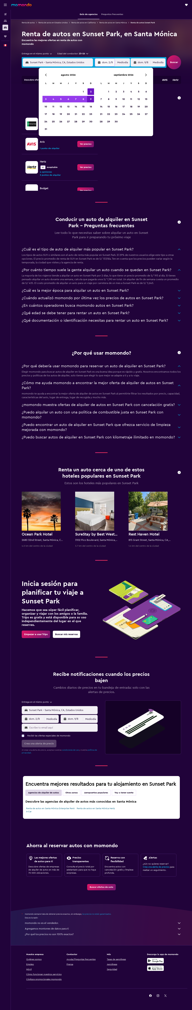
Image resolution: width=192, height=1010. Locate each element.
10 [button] (46, 106)
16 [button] (91, 106)
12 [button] (61, 106)
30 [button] (90, 121)
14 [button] (76, 106)
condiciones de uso (70, 750)
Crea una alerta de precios (156, 867)
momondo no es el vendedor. (103, 923)
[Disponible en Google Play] (155, 960)
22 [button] (83, 114)
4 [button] (53, 99)
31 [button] (46, 129)
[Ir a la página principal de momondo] (21, 4)
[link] (85, 144)
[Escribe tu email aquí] (62, 727)
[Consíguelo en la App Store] (155, 968)
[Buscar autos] (5, 27)
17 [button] (46, 114)
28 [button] (75, 121)
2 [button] (91, 91)
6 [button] (68, 99)
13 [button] (68, 106)
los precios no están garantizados (96, 914)
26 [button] (60, 121)
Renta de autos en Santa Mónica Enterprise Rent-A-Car (50, 810)
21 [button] (76, 114)
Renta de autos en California (83, 23)
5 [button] (61, 99)
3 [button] (46, 99)
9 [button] (91, 99)
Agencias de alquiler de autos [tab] (43, 793)
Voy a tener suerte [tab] (124, 793)
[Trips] (5, 36)
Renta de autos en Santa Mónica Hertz (96, 808)
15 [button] (83, 106)
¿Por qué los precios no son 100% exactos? (103, 934)
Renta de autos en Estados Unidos (53, 23)
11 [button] (53, 106)
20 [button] (68, 114)
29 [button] (83, 121)
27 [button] (68, 121)
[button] (5, 4)
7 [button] (75, 99)
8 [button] (83, 99)
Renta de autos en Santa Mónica (113, 23)
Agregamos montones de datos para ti (103, 929)
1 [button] (83, 91)
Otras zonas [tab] (71, 793)
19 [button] (61, 114)
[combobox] (37, 53)
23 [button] (90, 114)
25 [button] (53, 121)
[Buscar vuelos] (5, 14)
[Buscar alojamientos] (5, 21)
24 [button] (45, 121)
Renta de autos (28, 23)
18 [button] (53, 114)
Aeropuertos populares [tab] (96, 793)
